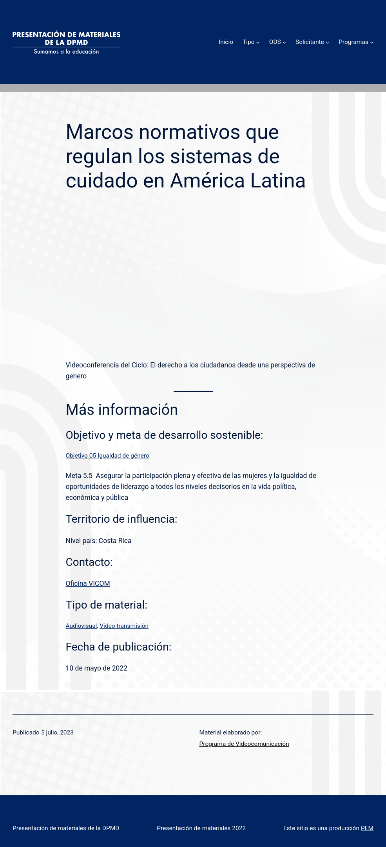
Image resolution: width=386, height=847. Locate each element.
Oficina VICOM (88, 583)
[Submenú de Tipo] (257, 42)
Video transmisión (124, 625)
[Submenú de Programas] (371, 42)
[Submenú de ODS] (284, 42)
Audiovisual (81, 625)
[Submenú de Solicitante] (327, 42)
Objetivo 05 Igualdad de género (107, 455)
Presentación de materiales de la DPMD (66, 828)
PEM (367, 828)
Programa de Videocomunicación (244, 743)
